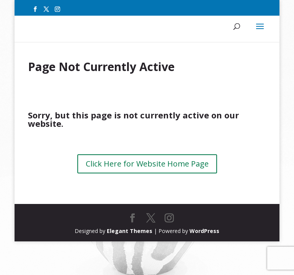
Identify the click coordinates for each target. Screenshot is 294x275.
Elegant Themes (129, 231)
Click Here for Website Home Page (147, 164)
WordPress (204, 231)
